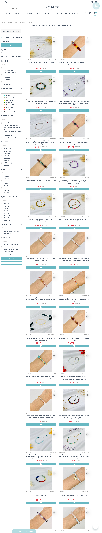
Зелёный (8, 102)
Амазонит (7, 77)
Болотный (9, 97)
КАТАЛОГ (8, 13)
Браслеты (45, 485)
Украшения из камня (19, 22)
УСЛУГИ (88, 2)
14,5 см (7, 208)
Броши (44, 515)
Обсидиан (64, 504)
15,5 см (6, 213)
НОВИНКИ (17, 13)
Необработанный (10, 137)
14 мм (6, 192)
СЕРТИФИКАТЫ (81, 2)
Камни (24, 493)
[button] (34, 57)
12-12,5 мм (7, 188)
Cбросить (12, 263)
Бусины (44, 504)
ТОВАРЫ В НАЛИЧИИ (13, 37)
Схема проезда (10, 519)
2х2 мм (7, 156)
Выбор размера (27, 501)
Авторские (45, 501)
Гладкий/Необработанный (12, 128)
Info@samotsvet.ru (11, 505)
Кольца (44, 490)
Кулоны (44, 493)
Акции (24, 509)
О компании (9, 485)
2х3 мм (7, 158)
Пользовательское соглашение (85, 526)
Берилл (7, 84)
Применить (11, 258)
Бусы (43, 487)
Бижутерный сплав (11, 244)
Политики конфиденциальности (64, 472)
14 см (6, 206)
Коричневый (9, 107)
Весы (80, 503)
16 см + (7, 220)
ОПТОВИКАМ (56, 2)
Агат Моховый (9, 70)
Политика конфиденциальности (85, 524)
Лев (80, 498)
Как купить (25, 485)
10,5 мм (6, 178)
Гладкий (8, 123)
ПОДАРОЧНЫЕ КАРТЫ (71, 13)
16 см (6, 218)
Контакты (8, 493)
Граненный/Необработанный (13, 132)
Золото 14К (8, 247)
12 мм (6, 185)
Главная (3, 22)
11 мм (6, 183)
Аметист (7, 79)
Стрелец (81, 508)
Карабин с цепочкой (11, 231)
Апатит (7, 82)
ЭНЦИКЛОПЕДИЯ (49, 13)
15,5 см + (7, 215)
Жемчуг (44, 509)
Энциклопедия (27, 496)
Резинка (7, 233)
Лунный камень (65, 501)
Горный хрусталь (66, 493)
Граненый (8, 135)
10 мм (6, 176)
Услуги (24, 507)
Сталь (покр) (8, 254)
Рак (80, 495)
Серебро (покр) (9, 251)
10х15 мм (7, 149)
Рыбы (80, 517)
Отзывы (7, 490)
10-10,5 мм (8, 181)
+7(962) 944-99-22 (11, 502)
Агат (6, 68)
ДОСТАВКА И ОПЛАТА (72, 2)
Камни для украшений (49, 507)
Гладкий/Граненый (11, 125)
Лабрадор (64, 496)
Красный (8, 109)
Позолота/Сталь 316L (11, 249)
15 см (6, 211)
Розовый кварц (65, 507)
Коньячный (9, 105)
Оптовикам (8, 487)
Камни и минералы (48, 512)
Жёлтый (8, 100)
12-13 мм (7, 190)
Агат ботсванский (10, 72)
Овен (80, 487)
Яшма (62, 515)
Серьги (44, 496)
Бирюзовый (9, 95)
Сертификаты (26, 490)
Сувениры (45, 498)
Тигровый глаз (65, 509)
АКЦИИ (59, 13)
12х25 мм (7, 151)
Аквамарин (8, 75)
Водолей (81, 514)
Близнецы (82, 492)
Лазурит (63, 498)
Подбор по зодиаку (28, 498)
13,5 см (6, 203)
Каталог (10, 22)
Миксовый (9, 112)
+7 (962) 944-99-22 (14, 2)
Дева (80, 500)
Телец (81, 489)
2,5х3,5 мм (7, 153)
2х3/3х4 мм (8, 163)
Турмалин (64, 512)
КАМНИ (39, 13)
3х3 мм (7, 165)
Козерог (81, 511)
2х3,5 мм (7, 160)
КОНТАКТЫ (63, 2)
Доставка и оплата (28, 487)
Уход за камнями (27, 504)
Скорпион (82, 506)
